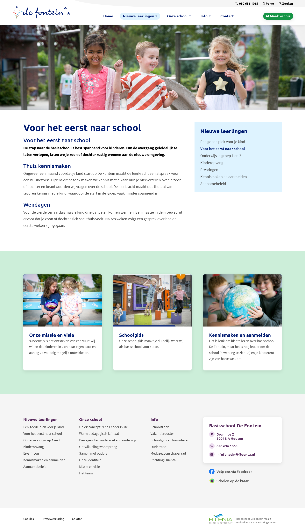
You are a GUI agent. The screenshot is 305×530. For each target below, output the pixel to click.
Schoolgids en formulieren (170, 440)
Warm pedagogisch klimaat (99, 433)
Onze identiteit (90, 460)
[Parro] (268, 3)
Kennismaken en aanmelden (44, 460)
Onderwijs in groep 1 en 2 (41, 440)
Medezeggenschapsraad (168, 453)
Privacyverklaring (53, 519)
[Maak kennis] (278, 16)
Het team (86, 473)
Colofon (77, 519)
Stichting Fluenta (163, 460)
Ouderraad (158, 446)
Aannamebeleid (34, 466)
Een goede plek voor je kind (43, 427)
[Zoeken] (285, 3)
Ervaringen (31, 453)
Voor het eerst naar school (42, 433)
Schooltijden (160, 427)
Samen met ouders (93, 453)
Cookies (28, 519)
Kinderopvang (33, 446)
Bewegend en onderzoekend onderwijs (108, 440)
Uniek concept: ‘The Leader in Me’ (104, 427)
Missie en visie (89, 466)
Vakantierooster (162, 433)
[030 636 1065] (247, 3)
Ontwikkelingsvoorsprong (98, 446)
